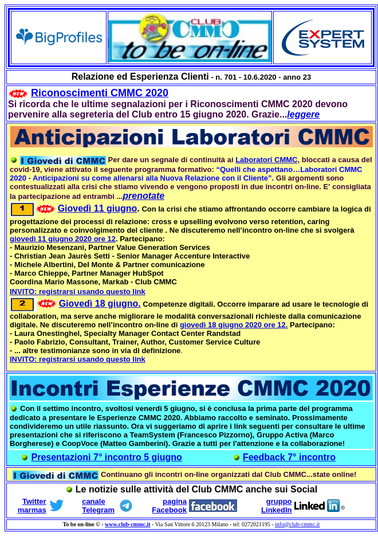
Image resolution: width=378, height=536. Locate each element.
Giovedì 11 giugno (97, 208)
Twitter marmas (32, 505)
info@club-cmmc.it (297, 524)
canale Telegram (98, 505)
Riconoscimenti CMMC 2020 (99, 93)
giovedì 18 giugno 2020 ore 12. (234, 324)
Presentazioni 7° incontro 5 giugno (107, 457)
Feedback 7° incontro (289, 457)
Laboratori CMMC (266, 159)
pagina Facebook (169, 505)
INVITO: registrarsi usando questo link (77, 291)
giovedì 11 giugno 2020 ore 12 (63, 238)
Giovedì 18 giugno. (100, 303)
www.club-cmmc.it (127, 524)
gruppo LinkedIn (276, 505)
